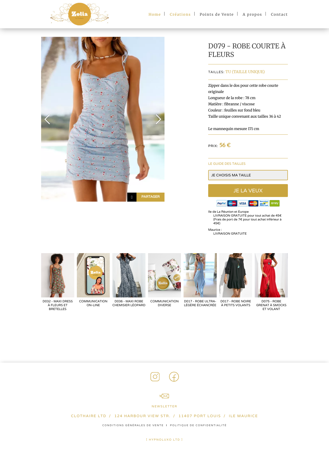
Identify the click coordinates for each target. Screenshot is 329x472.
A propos (252, 14)
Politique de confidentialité (198, 425)
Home (155, 14)
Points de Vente (217, 14)
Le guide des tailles (226, 163)
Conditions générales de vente (133, 425)
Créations (180, 14)
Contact (279, 14)
